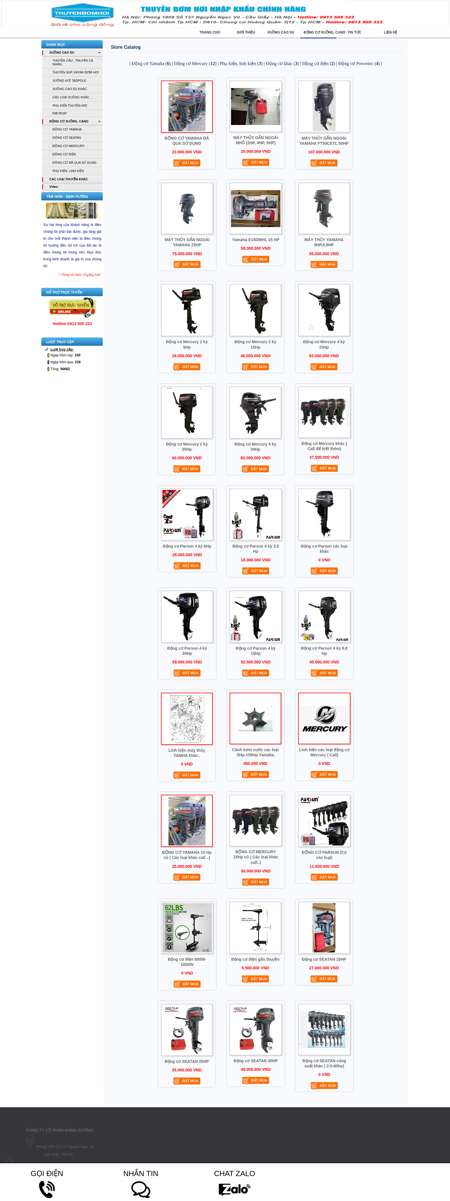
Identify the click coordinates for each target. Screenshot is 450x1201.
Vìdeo (53, 186)
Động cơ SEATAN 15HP (324, 959)
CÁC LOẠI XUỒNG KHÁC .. (72, 97)
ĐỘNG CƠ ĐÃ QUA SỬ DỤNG (74, 162)
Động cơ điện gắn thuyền (255, 959)
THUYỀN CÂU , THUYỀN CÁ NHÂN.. (73, 62)
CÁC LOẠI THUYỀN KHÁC (68, 179)
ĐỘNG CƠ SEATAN (67, 137)
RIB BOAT (60, 113)
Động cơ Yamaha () (150, 63)
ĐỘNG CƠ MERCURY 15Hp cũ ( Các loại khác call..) (255, 857)
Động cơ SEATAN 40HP (256, 1061)
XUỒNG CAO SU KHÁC (70, 89)
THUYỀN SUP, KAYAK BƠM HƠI (76, 72)
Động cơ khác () (282, 63)
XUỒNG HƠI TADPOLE (69, 80)
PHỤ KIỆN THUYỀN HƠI (70, 105)
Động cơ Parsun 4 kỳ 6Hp (187, 546)
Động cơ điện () (318, 63)
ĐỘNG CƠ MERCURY (69, 146)
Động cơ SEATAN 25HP (187, 1061)
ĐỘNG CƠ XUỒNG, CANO (68, 121)
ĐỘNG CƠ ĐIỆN (64, 154)
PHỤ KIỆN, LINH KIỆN (68, 171)
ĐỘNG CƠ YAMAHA (67, 129)
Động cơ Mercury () (195, 63)
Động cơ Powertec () (359, 63)
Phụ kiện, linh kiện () (241, 63)
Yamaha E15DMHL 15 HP (256, 239)
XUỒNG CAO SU (61, 52)
